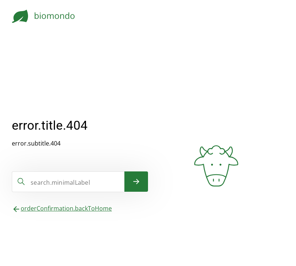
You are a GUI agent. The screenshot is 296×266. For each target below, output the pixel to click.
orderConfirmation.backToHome (66, 208)
